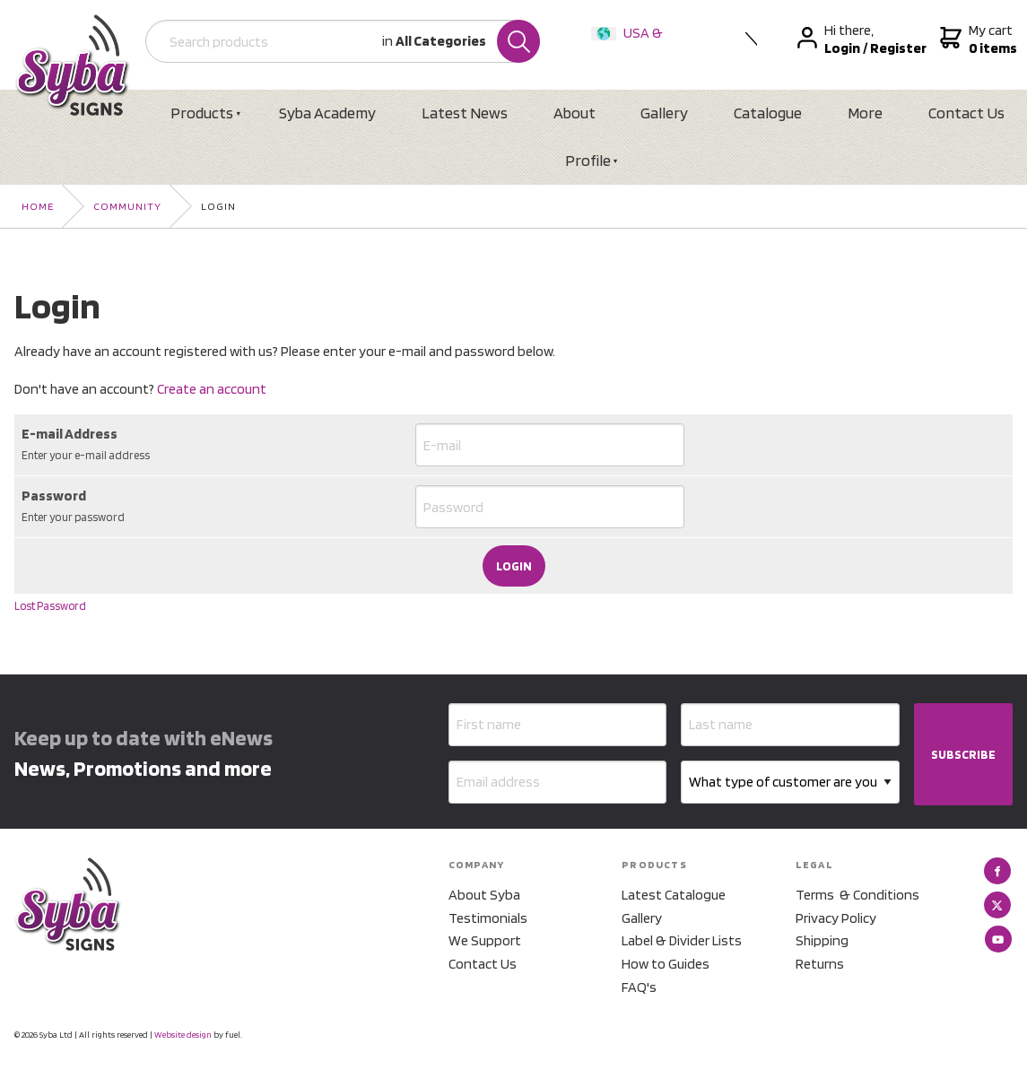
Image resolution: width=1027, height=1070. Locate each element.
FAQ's (639, 987)
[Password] (549, 506)
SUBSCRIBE (963, 754)
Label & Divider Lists (682, 940)
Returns (820, 963)
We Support (484, 940)
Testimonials (487, 917)
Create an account (211, 388)
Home (38, 206)
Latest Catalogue (674, 894)
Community (127, 206)
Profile (588, 160)
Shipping (822, 940)
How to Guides (665, 963)
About (574, 112)
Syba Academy (327, 112)
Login (218, 206)
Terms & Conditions (857, 894)
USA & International (630, 44)
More (865, 112)
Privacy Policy (836, 917)
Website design (183, 1034)
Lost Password (50, 606)
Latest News (465, 112)
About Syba (484, 894)
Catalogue (768, 112)
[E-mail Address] (549, 444)
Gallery (664, 112)
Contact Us (966, 112)
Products (201, 112)
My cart (976, 39)
